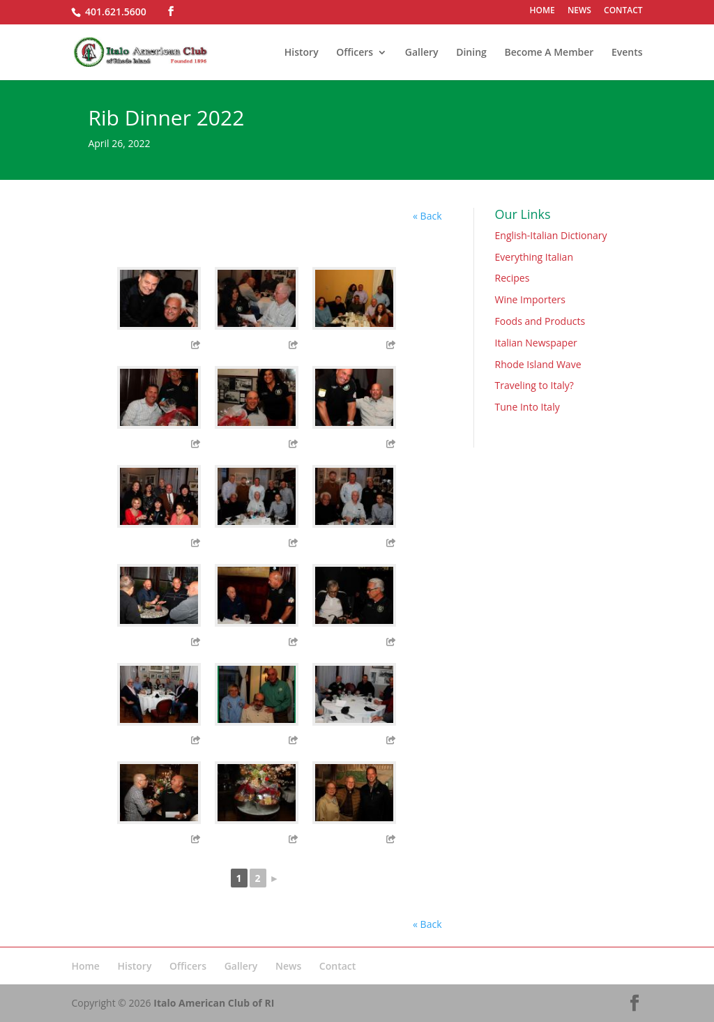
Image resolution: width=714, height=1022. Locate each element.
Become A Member (548, 53)
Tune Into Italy (527, 406)
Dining (471, 53)
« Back (427, 215)
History (301, 53)
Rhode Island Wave (538, 364)
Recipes (512, 277)
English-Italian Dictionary (551, 235)
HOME (542, 11)
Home (85, 966)
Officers (354, 53)
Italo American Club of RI (213, 1002)
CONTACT (623, 11)
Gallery (422, 53)
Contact (337, 966)
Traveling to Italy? (534, 385)
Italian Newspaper (536, 342)
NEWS (579, 11)
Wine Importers (530, 299)
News (288, 966)
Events (627, 53)
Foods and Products (540, 321)
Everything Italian (534, 257)
